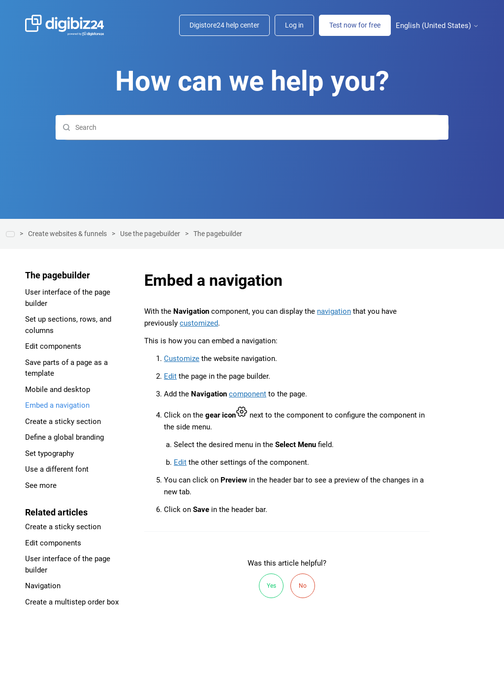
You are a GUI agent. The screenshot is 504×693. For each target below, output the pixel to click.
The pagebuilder (217, 234)
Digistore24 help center (224, 25)
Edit (170, 376)
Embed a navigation (57, 405)
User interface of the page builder (67, 298)
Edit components (53, 346)
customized (199, 323)
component (247, 394)
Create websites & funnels (67, 234)
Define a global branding (64, 437)
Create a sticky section (63, 421)
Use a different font (57, 469)
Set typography (49, 453)
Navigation (43, 585)
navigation (334, 311)
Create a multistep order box (72, 602)
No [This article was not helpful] (303, 585)
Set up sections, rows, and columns (68, 325)
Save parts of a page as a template (66, 368)
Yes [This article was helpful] (271, 585)
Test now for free (354, 25)
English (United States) (437, 26)
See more (41, 485)
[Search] (252, 127)
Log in (294, 25)
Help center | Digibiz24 (10, 234)
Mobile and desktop (57, 389)
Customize (181, 358)
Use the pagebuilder (150, 234)
